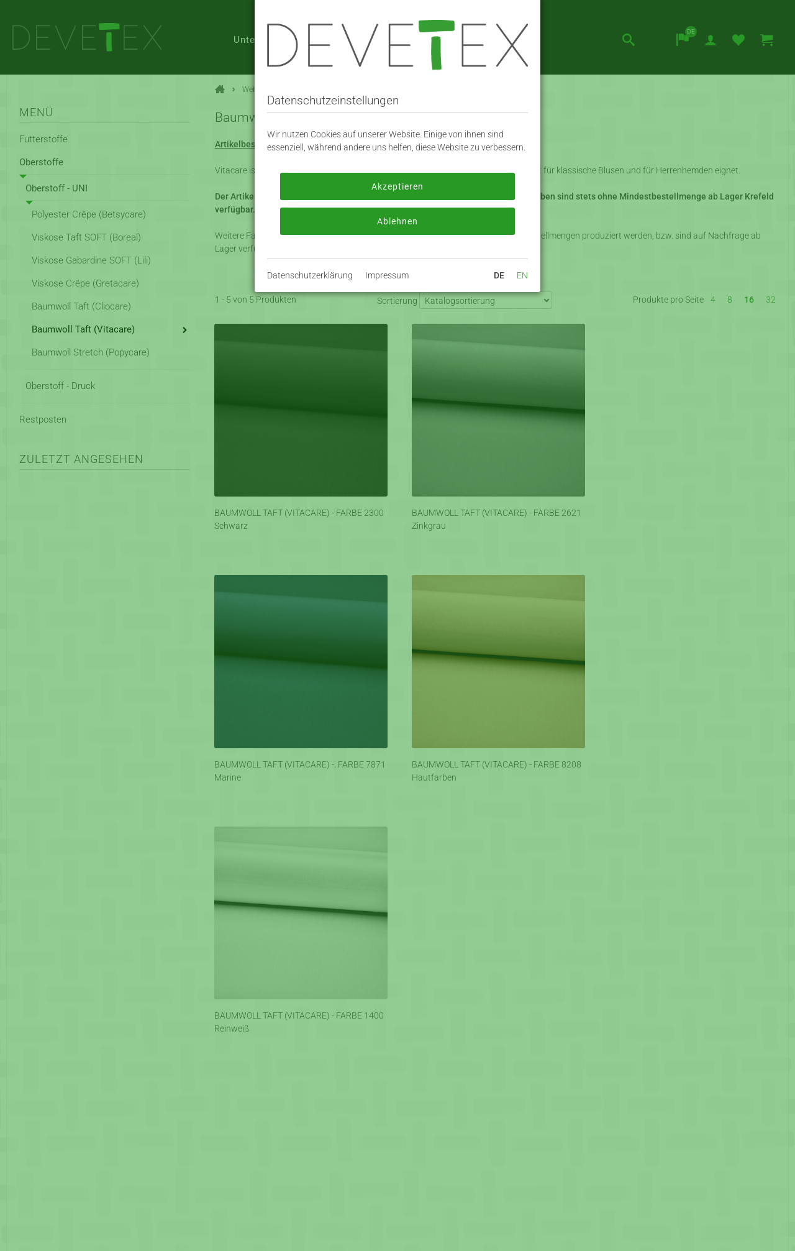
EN (522, 275)
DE (499, 275)
